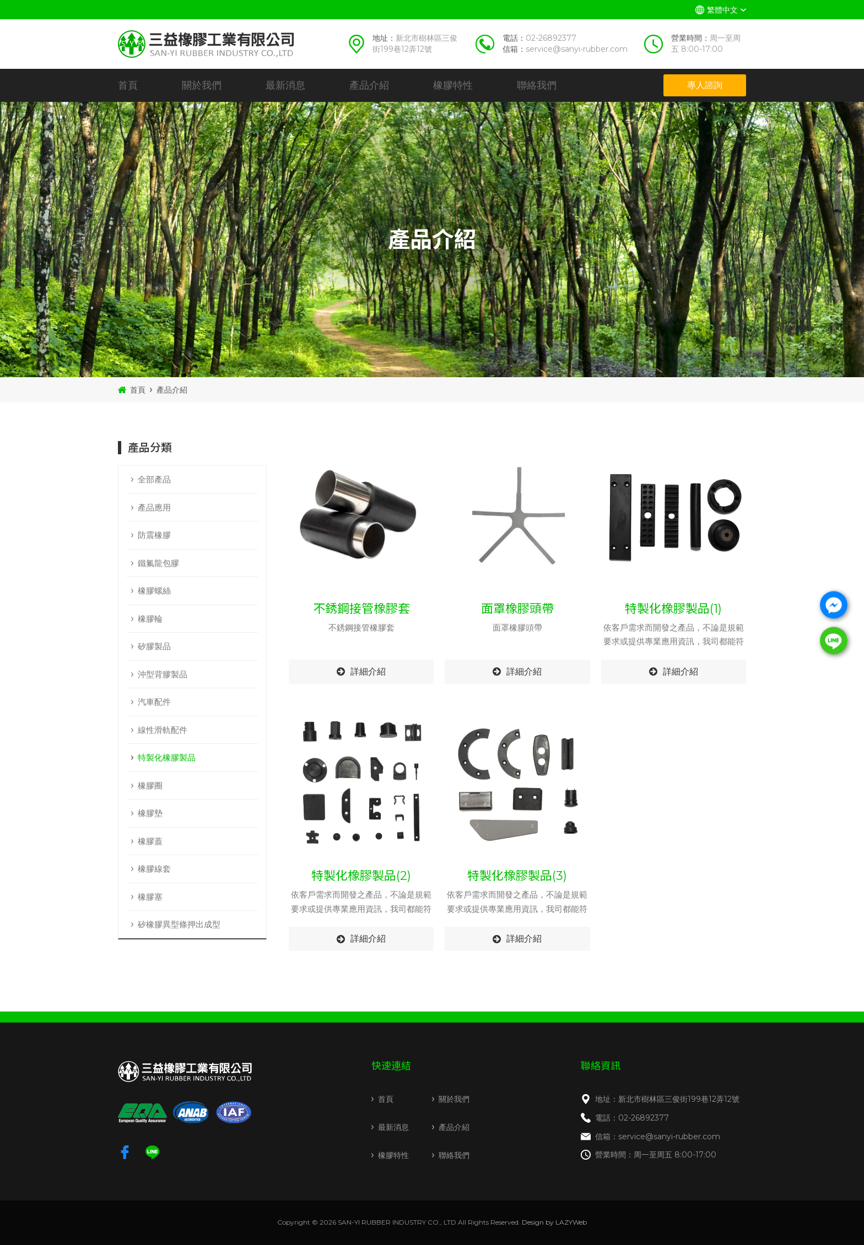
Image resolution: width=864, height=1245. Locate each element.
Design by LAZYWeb (554, 1222)
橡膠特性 (453, 85)
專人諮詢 (704, 85)
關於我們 (202, 85)
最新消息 (285, 85)
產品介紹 (369, 85)
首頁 (128, 85)
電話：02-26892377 (632, 1118)
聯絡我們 (537, 85)
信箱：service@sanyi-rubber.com (657, 1136)
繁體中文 (722, 10)
